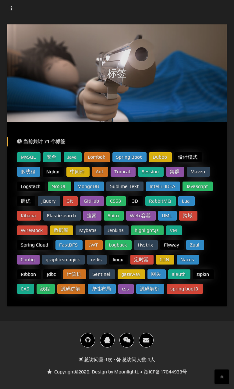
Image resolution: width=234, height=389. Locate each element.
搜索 (92, 215)
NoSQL (59, 186)
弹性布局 (101, 289)
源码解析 (150, 289)
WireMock (32, 230)
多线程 (29, 172)
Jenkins (116, 230)
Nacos (187, 259)
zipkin (203, 274)
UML (167, 215)
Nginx (53, 172)
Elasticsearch (62, 215)
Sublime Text (125, 186)
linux (118, 259)
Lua (186, 201)
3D (135, 201)
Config (28, 259)
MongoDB (88, 186)
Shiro (114, 215)
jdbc (52, 274)
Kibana (29, 215)
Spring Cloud (35, 245)
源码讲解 (71, 289)
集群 (175, 172)
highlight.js (147, 230)
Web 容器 (141, 215)
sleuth (179, 274)
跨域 (188, 215)
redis (97, 259)
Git (70, 201)
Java (72, 157)
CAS (25, 289)
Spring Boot (129, 157)
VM (174, 230)
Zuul (195, 245)
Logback (118, 245)
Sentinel (102, 274)
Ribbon (29, 274)
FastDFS (69, 245)
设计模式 (188, 157)
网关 (156, 274)
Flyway (172, 245)
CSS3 (116, 201)
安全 (52, 157)
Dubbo (160, 157)
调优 (26, 201)
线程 (45, 289)
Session (151, 172)
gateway (131, 274)
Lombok (97, 157)
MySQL (29, 157)
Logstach (31, 186)
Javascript (197, 186)
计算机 (75, 274)
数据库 (61, 230)
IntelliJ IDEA (163, 186)
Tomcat (123, 172)
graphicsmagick (63, 259)
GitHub (92, 201)
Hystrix (146, 245)
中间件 (78, 172)
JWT (94, 245)
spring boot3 (184, 289)
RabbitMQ (160, 201)
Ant (100, 172)
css (126, 289)
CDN (165, 259)
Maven (198, 172)
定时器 (142, 259)
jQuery (49, 201)
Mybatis (88, 230)
